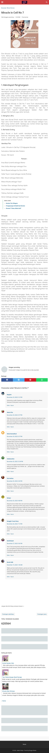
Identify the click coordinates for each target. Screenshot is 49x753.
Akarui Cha (10, 412)
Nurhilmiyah (10, 541)
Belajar (9, 498)
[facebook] (7, 380)
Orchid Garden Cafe (8, 663)
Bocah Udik (10, 562)
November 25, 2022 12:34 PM (15, 461)
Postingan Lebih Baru (8, 614)
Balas (8, 405)
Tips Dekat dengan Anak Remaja (12, 677)
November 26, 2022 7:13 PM (14, 524)
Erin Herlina (10, 478)
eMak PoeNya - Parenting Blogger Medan (26, 750)
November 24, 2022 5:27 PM (14, 436)
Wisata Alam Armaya (8, 691)
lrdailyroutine (10, 459)
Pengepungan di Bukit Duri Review (15, 206)
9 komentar (25, 17)
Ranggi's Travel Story (13, 521)
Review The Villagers (12, 203)
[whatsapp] (42, 380)
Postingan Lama (41, 614)
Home (4, 701)
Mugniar (9, 394)
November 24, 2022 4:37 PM (14, 415)
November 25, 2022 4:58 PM (14, 500)
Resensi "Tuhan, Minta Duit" (13, 208)
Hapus (12, 405)
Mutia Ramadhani (12, 433)
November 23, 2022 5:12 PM (14, 397)
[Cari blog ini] (47, 2)
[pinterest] (30, 380)
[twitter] (18, 380)
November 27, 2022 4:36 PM (14, 543)
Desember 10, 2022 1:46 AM (14, 565)
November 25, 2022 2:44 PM (14, 481)
